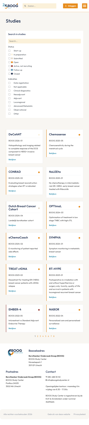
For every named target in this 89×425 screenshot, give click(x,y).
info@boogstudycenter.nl (58, 380)
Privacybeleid (80, 414)
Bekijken (12, 159)
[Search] (44, 41)
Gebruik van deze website (59, 414)
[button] (84, 6)
